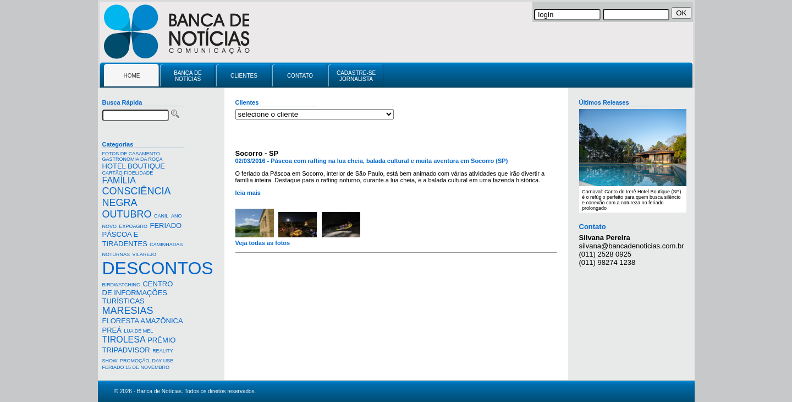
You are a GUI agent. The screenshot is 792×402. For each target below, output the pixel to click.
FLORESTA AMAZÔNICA (142, 321)
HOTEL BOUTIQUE (133, 166)
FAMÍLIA (118, 180)
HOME (132, 76)
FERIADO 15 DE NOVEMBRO (136, 367)
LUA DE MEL (138, 331)
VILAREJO (144, 254)
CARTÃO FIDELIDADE (127, 173)
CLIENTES (243, 76)
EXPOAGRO (133, 226)
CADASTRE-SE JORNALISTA (356, 76)
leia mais (248, 192)
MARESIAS (127, 310)
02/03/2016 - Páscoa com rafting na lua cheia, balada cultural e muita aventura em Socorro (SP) (371, 160)
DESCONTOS (157, 268)
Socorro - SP (257, 153)
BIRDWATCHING (121, 284)
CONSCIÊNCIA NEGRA (136, 197)
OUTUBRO (127, 214)
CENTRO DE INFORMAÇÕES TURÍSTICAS (137, 292)
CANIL (161, 216)
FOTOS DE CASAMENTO (131, 153)
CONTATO (300, 76)
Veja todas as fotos (262, 243)
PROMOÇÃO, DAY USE (146, 360)
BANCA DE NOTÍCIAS (188, 76)
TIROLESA (123, 339)
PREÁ (112, 330)
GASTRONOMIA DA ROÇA (132, 159)
